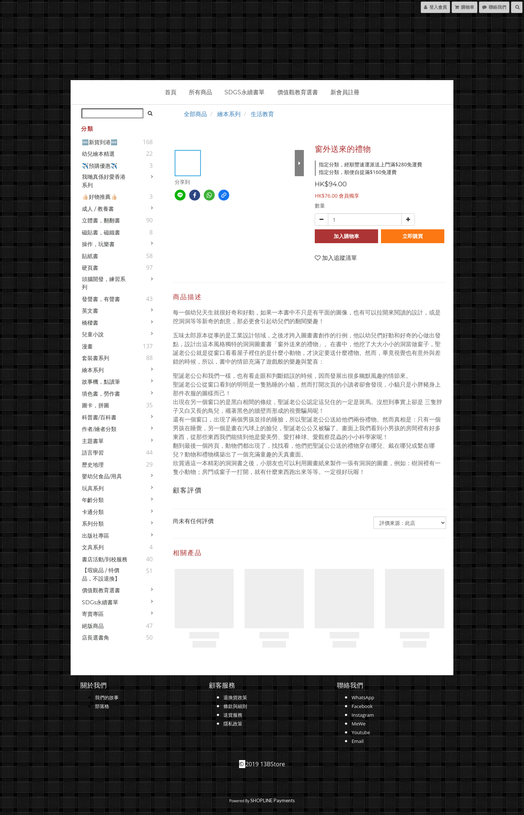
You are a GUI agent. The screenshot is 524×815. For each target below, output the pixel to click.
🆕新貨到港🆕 (100, 142)
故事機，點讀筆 (101, 381)
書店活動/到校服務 (104, 559)
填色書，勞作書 (101, 393)
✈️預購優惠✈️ (100, 165)
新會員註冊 (345, 92)
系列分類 (93, 523)
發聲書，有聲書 (101, 299)
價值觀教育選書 (297, 92)
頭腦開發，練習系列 (104, 283)
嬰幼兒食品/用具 (102, 476)
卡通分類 (93, 512)
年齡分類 (93, 499)
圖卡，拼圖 (95, 405)
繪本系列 (93, 370)
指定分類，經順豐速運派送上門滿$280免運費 (370, 164)
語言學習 (93, 452)
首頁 (170, 92)
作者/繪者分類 (99, 429)
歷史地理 (93, 464)
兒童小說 (93, 334)
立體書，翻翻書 (101, 220)
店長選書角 (95, 637)
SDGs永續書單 (245, 92)
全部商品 (195, 114)
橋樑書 (90, 322)
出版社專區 (95, 535)
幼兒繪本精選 (98, 153)
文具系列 (93, 547)
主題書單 (93, 441)
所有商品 (200, 92)
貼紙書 (90, 256)
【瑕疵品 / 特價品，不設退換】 (101, 574)
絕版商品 (93, 625)
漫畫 (87, 346)
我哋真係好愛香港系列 (104, 181)
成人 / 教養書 (98, 208)
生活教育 (262, 114)
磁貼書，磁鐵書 (101, 232)
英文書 (90, 310)
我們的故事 (107, 697)
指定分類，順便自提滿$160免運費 (358, 172)
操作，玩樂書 (98, 244)
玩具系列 (93, 488)
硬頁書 (90, 267)
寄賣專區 (93, 613)
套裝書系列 (95, 358)
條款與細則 (235, 706)
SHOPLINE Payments (272, 800)
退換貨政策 (235, 697)
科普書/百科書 (99, 417)
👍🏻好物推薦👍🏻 (100, 196)
